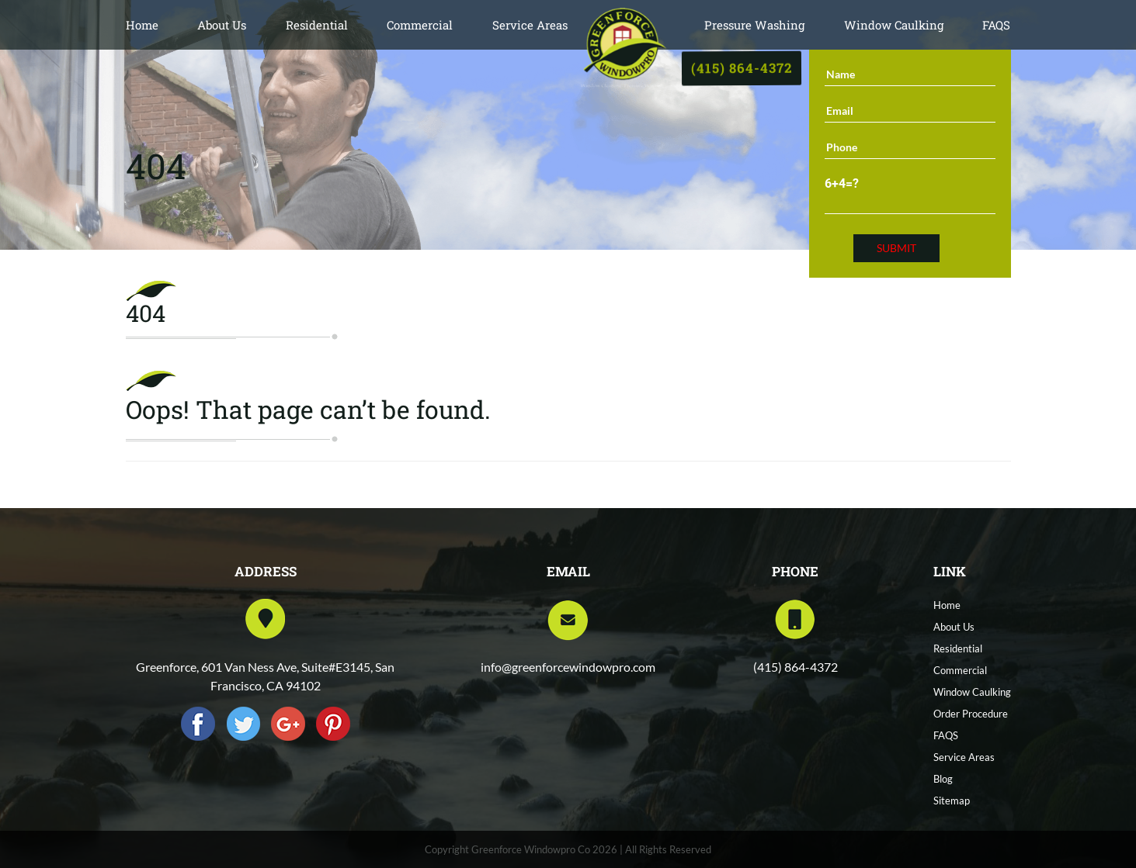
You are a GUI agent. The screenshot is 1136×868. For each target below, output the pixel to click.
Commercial (420, 25)
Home (142, 25)
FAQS (996, 25)
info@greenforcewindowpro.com (568, 666)
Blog (943, 779)
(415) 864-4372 (741, 67)
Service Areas (530, 25)
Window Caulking (893, 25)
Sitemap (951, 800)
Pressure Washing (754, 25)
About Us (221, 25)
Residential (317, 25)
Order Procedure (970, 713)
